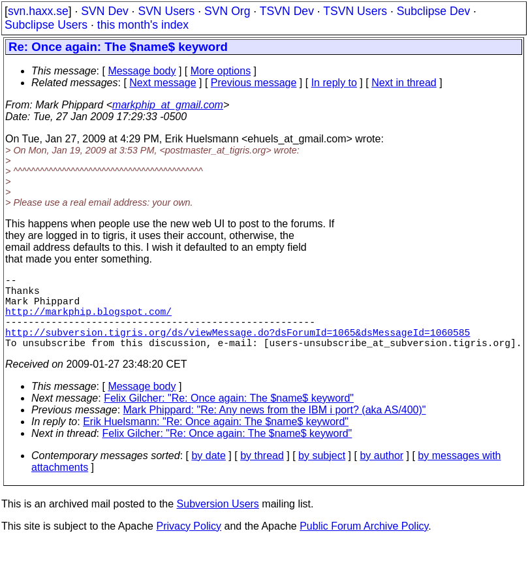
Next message (162, 82)
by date (208, 473)
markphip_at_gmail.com (167, 104)
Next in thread (404, 82)
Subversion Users (218, 522)
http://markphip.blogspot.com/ (88, 321)
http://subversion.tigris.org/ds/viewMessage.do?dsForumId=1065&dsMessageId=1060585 (237, 347)
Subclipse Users (46, 24)
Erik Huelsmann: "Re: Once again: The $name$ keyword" (216, 439)
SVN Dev (104, 11)
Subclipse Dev (433, 11)
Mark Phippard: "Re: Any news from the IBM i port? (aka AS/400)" (274, 428)
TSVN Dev (287, 11)
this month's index (143, 24)
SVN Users (166, 11)
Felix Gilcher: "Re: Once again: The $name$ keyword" (229, 416)
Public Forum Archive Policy (364, 544)
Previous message (254, 82)
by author (381, 473)
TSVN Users (355, 11)
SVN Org (227, 11)
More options (221, 70)
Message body (142, 70)
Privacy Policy (188, 544)
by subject (321, 473)
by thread (262, 473)
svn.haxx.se (38, 11)
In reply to (334, 82)
